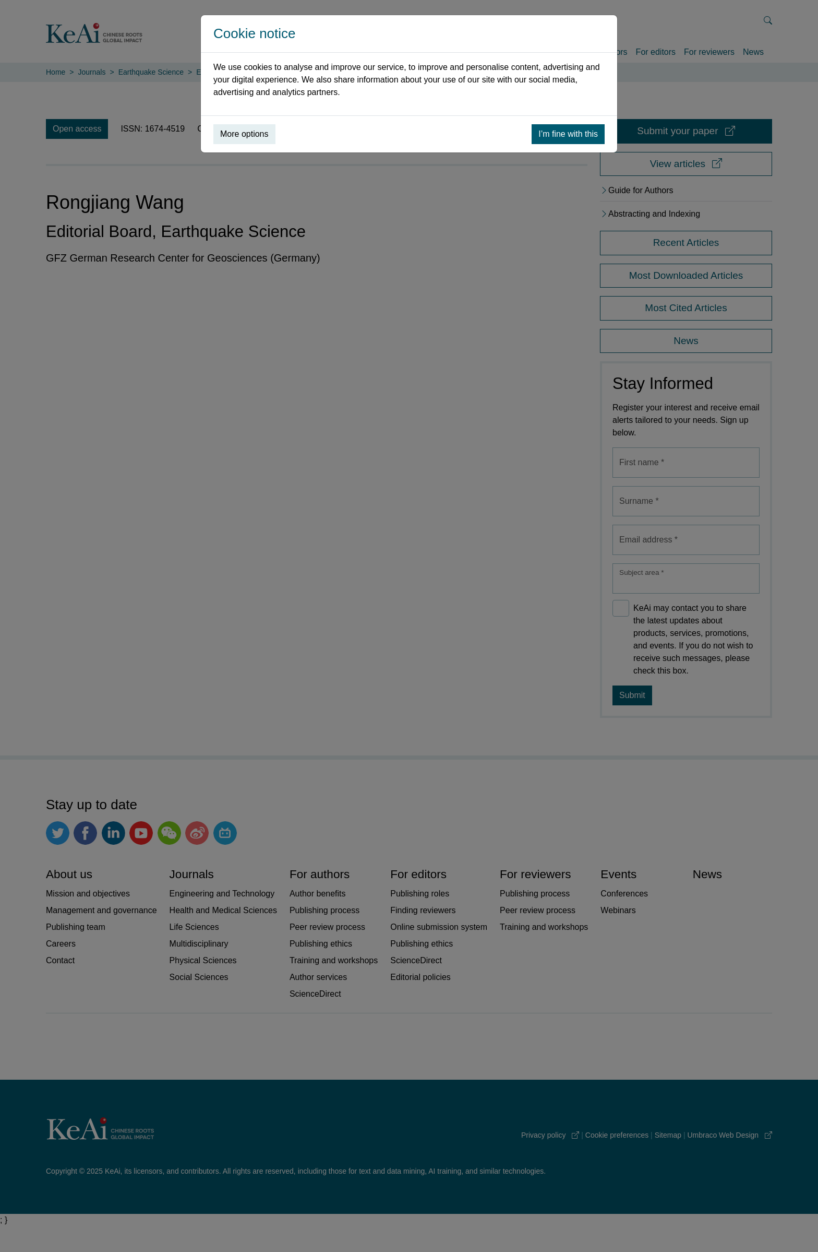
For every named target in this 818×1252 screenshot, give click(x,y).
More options (244, 133)
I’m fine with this (568, 133)
